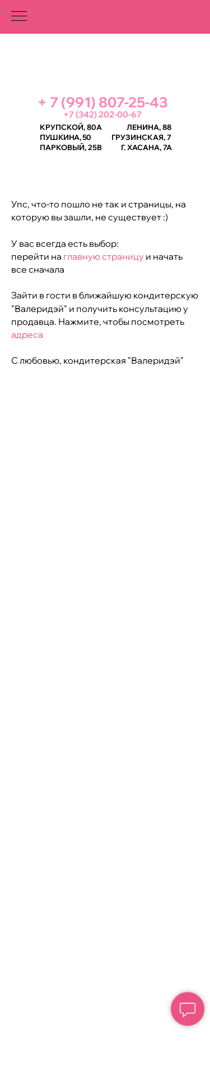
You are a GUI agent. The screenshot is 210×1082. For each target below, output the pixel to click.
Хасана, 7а (149, 147)
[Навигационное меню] (19, 16)
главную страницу (103, 256)
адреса (27, 334)
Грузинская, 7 (141, 137)
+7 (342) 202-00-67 (102, 114)
